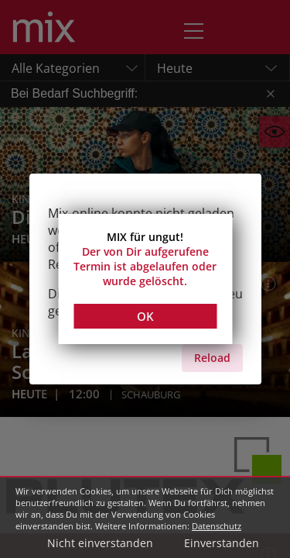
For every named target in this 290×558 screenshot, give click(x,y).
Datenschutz (216, 526)
